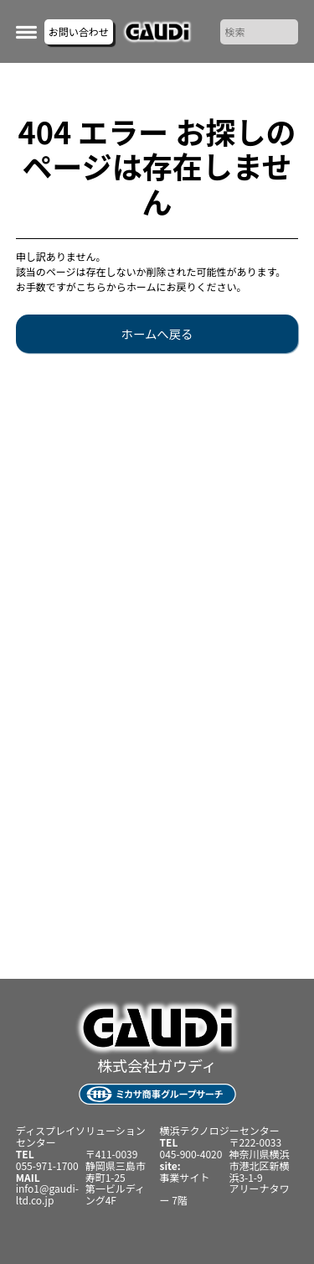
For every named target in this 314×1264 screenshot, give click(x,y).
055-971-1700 (47, 1165)
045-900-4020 (191, 1154)
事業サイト (185, 1177)
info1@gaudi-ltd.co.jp (47, 1194)
